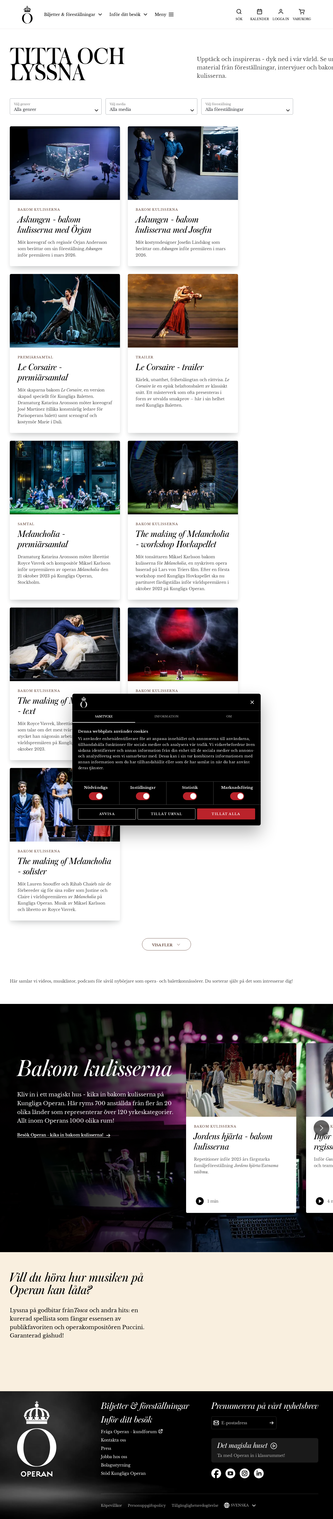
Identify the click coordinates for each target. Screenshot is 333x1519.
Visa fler (166, 945)
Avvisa (107, 814)
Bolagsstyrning (116, 1465)
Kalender (259, 14)
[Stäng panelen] (251, 702)
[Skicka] (271, 1422)
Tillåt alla (226, 814)
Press (106, 1448)
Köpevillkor (111, 1505)
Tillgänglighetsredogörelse (195, 1505)
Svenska (243, 1505)
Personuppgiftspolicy (147, 1505)
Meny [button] (165, 14)
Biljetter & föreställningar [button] (73, 14)
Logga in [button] (281, 14)
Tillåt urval (166, 814)
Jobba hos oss (114, 1456)
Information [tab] (166, 716)
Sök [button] (239, 14)
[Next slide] (321, 1128)
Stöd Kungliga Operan (123, 1473)
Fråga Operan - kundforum (129, 1431)
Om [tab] (229, 716)
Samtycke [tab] (104, 716)
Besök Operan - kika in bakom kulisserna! (63, 1134)
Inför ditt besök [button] (128, 14)
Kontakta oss (113, 1440)
